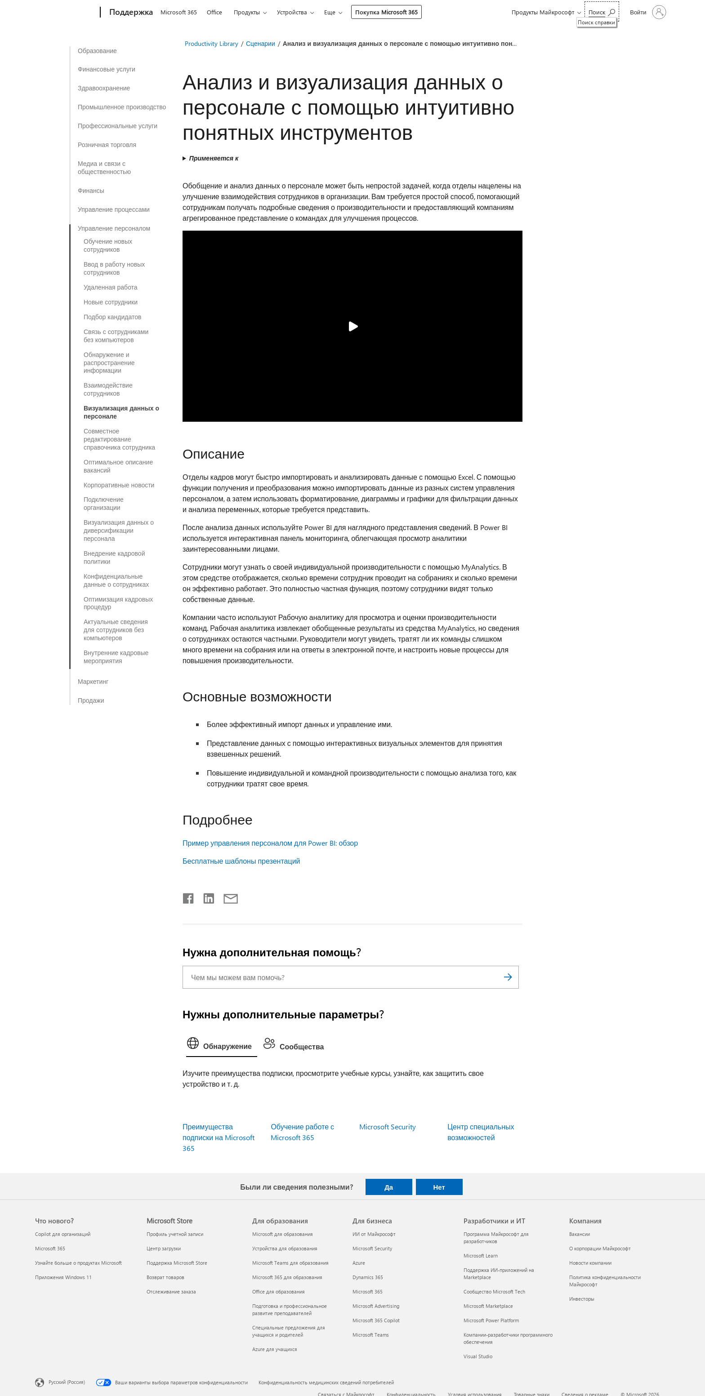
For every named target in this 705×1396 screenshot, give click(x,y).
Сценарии (260, 43)
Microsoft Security (387, 1126)
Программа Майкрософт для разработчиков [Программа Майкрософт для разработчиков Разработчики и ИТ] (496, 1237)
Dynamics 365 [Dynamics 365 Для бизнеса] (367, 1277)
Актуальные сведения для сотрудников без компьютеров (116, 630)
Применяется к (213, 158)
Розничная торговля (107, 145)
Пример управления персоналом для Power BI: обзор (270, 842)
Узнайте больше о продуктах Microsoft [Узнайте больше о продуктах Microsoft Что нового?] (78, 1262)
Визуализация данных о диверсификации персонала (119, 530)
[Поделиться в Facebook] (189, 896)
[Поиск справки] (602, 11)
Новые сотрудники (111, 302)
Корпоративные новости (119, 485)
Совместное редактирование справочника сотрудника (119, 439)
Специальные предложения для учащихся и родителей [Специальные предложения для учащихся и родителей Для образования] (288, 1331)
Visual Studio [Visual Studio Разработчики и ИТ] (478, 1356)
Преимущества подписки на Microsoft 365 (218, 1137)
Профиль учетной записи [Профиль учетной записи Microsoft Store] (175, 1234)
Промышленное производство (122, 107)
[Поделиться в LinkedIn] (205, 896)
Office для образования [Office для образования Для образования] (278, 1291)
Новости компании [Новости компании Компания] (590, 1262)
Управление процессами (114, 209)
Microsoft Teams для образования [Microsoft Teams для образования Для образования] (290, 1262)
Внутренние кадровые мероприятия (116, 657)
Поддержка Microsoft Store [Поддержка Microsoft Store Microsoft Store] (177, 1262)
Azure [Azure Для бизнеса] (358, 1262)
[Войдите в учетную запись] (647, 12)
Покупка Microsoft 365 (386, 12)
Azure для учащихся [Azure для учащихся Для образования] (274, 1349)
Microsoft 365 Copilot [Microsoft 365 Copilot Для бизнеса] (376, 1320)
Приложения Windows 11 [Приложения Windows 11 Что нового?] (63, 1277)
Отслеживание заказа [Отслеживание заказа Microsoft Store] (171, 1291)
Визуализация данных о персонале (121, 412)
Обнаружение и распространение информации (109, 363)
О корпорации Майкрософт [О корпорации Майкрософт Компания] (600, 1248)
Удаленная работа (111, 287)
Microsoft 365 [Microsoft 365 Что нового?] (50, 1248)
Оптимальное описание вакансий (118, 466)
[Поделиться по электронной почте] (226, 896)
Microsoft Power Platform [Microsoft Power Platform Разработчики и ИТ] (491, 1320)
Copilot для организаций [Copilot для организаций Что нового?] (62, 1234)
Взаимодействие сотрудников (108, 389)
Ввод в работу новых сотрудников (114, 268)
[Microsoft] (66, 12)
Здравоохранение (104, 88)
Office (214, 12)
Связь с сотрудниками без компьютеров (116, 336)
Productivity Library (211, 43)
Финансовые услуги (106, 69)
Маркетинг (93, 682)
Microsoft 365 (179, 12)
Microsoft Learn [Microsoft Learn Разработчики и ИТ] (481, 1255)
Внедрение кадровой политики (114, 557)
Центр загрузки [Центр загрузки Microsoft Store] (164, 1248)
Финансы (91, 191)
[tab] (221, 1045)
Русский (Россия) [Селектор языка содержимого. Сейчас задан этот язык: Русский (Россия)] (67, 1381)
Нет (439, 1186)
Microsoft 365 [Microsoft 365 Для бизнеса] (367, 1291)
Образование (97, 51)
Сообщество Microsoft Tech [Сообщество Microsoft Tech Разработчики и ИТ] (494, 1291)
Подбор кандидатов (112, 317)
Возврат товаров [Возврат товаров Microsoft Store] (165, 1277)
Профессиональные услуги (117, 126)
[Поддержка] (130, 12)
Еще (329, 12)
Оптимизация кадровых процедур (118, 603)
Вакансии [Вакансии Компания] (579, 1234)
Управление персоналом (114, 228)
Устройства (292, 12)
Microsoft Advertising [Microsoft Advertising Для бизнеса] (375, 1305)
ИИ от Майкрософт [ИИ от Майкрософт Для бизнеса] (374, 1234)
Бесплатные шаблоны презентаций (241, 860)
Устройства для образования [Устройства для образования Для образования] (284, 1248)
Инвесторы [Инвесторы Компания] (581, 1298)
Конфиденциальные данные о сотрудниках (116, 580)
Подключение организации (104, 503)
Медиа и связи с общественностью (104, 168)
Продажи (91, 700)
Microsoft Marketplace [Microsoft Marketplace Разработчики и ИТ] (488, 1305)
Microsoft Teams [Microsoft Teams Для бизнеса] (370, 1334)
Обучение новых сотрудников (108, 245)
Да (388, 1186)
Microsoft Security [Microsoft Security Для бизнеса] (372, 1248)
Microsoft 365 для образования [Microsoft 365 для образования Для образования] (287, 1277)
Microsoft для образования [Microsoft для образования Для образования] (282, 1234)
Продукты (247, 12)
